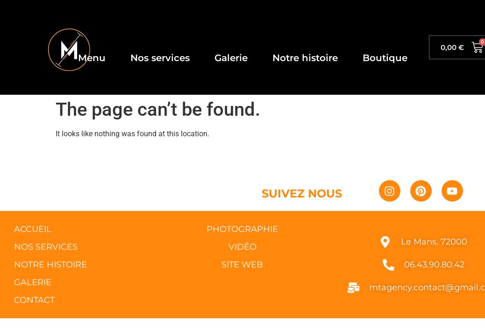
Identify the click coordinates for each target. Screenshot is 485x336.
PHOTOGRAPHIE (242, 229)
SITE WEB (242, 264)
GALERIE (32, 282)
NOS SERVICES (46, 247)
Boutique (385, 57)
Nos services (160, 57)
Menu (92, 57)
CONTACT (34, 300)
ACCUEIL (32, 229)
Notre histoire (305, 57)
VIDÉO (242, 247)
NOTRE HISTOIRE (50, 264)
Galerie (231, 57)
